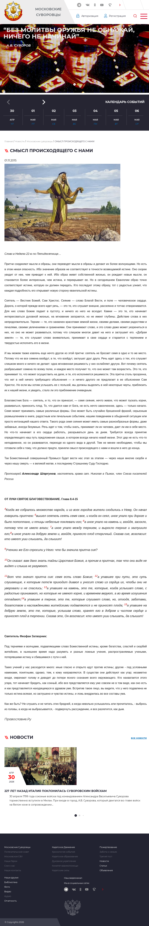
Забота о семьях (108, 852)
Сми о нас (9, 866)
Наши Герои (10, 861)
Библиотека (10, 882)
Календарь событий (125, 102)
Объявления (106, 870)
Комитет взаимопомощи (65, 866)
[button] (120, 5)
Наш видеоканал (73, 878)
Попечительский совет (16, 852)
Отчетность (10, 901)
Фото (7, 887)
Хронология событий (63, 852)
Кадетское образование (65, 857)
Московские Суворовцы (48, 12)
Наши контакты (12, 870)
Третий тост (106, 857)
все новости (139, 737)
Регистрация (117, 16)
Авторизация (89, 16)
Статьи (103, 866)
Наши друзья (11, 878)
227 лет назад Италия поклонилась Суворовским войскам (55, 791)
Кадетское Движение (63, 847)
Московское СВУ (13, 857)
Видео (7, 892)
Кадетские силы (60, 870)
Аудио (7, 896)
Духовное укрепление (64, 861)
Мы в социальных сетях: (77, 883)
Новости (104, 861)
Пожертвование (108, 847)
